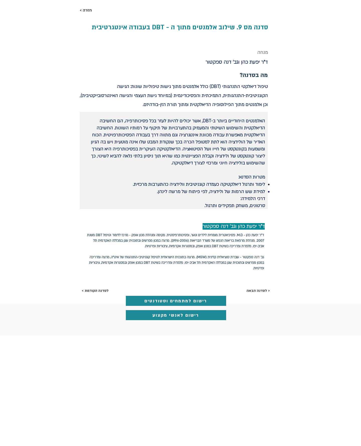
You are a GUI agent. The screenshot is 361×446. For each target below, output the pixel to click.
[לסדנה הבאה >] (257, 291)
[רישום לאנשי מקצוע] (176, 315)
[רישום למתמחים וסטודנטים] (176, 301)
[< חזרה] (96, 11)
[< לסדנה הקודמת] (98, 291)
